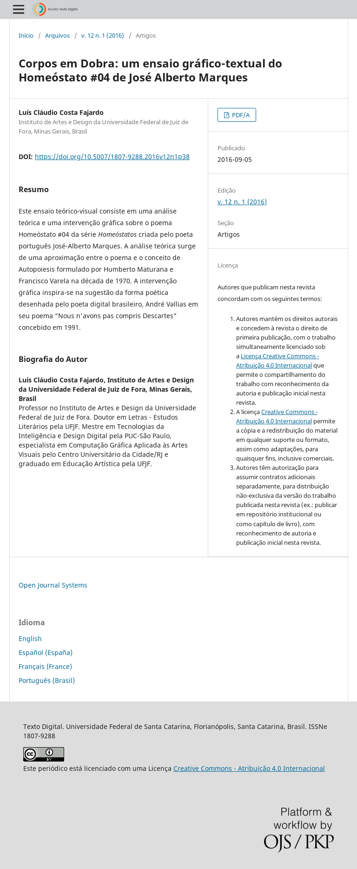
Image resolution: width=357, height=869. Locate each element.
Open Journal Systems (53, 585)
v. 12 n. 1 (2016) (102, 35)
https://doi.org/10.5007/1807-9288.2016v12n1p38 (112, 156)
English (30, 638)
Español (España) (46, 652)
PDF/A (240, 115)
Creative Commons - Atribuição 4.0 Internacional (249, 768)
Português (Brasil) (47, 680)
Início (26, 35)
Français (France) (45, 666)
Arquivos (57, 35)
